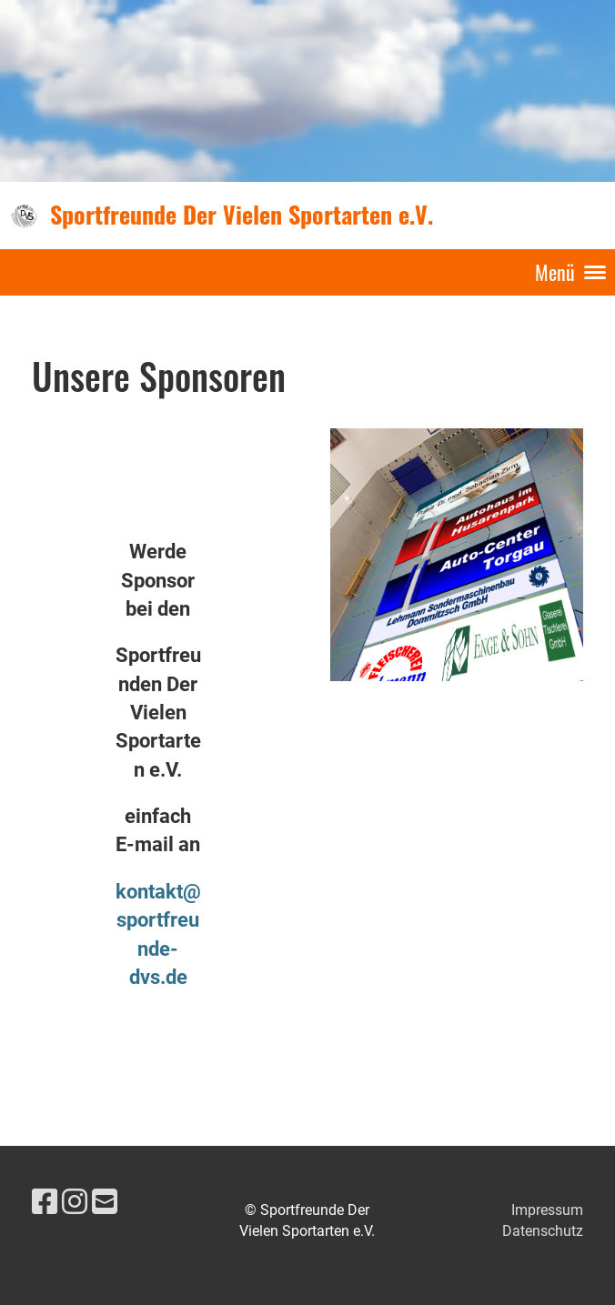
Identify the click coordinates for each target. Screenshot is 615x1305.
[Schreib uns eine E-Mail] (104, 1202)
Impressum (547, 1210)
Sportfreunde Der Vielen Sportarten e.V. (241, 214)
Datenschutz (542, 1231)
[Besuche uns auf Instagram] (74, 1202)
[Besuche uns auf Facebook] (44, 1202)
